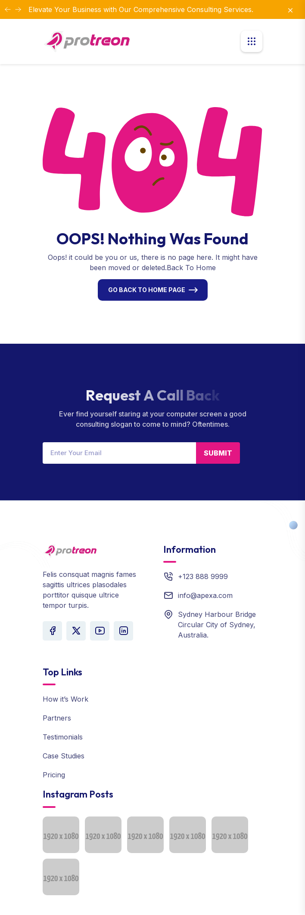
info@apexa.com (205, 595)
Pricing (54, 774)
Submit (218, 453)
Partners (57, 718)
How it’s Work (65, 699)
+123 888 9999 (203, 576)
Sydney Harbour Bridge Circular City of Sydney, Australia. (217, 624)
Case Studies (63, 756)
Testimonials (63, 737)
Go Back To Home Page (146, 289)
